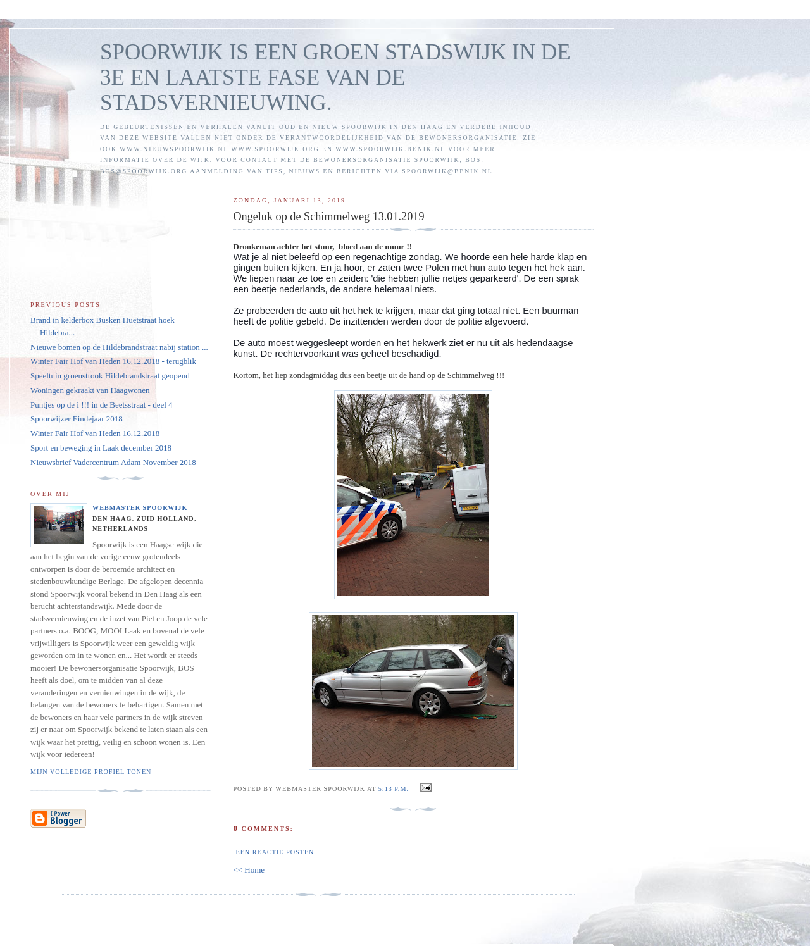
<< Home (249, 869)
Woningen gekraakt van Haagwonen (89, 390)
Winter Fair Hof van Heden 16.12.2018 (94, 433)
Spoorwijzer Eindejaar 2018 (76, 418)
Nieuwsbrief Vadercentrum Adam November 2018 (113, 462)
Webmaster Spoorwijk (139, 507)
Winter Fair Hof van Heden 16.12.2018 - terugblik (113, 361)
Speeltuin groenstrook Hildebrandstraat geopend (110, 375)
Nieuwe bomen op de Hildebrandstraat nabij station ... (119, 347)
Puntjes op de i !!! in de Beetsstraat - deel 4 (101, 404)
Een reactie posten (274, 852)
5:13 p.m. (393, 788)
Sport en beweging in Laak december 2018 (100, 447)
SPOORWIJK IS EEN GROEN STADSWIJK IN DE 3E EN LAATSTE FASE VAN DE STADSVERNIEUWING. (335, 77)
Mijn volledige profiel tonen (90, 771)
